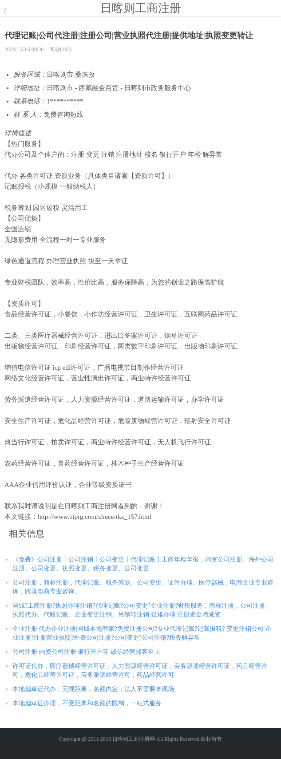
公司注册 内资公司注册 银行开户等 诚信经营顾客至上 (86, 651)
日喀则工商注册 (140, 8)
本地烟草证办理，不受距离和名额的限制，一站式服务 (87, 703)
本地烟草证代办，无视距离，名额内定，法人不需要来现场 (93, 689)
